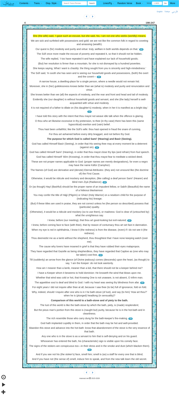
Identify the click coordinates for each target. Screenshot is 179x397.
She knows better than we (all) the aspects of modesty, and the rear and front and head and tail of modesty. (90, 94)
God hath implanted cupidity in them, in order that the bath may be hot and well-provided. (89, 323)
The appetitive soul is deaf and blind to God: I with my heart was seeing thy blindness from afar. (87, 282)
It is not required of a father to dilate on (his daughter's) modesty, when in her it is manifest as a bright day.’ (89, 107)
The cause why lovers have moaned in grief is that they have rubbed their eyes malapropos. (89, 246)
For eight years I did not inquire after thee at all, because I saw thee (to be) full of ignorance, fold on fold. (89, 287)
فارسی (175, 11)
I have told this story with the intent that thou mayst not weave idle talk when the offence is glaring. (89, 116)
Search (92, 3)
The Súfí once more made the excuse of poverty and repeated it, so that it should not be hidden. (89, 53)
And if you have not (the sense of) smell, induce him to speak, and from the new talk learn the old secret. (89, 359)
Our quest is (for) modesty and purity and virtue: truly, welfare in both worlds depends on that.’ (87, 49)
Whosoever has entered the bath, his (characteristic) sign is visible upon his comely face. (89, 341)
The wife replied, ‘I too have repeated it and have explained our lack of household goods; (89, 58)
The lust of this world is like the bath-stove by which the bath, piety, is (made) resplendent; (89, 305)
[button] (25, 3)
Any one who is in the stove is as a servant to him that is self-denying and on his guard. (89, 336)
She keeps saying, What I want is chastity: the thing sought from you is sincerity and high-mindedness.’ (89, 68)
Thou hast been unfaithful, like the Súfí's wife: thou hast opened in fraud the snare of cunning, (89, 129)
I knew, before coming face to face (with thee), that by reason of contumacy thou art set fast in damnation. (89, 225)
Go (165, 3)
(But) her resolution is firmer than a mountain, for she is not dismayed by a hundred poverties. (89, 63)
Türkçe (167, 12)
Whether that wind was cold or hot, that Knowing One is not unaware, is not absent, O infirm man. (89, 277)
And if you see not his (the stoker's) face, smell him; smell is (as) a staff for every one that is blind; (89, 354)
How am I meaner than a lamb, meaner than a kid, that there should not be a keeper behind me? (89, 268)
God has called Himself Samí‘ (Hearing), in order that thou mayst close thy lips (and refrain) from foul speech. (89, 152)
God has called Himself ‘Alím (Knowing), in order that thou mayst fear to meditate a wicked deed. (89, 156)
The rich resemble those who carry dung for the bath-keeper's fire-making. (87, 318)
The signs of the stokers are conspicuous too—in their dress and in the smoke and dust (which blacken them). (89, 346)
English (160, 12)
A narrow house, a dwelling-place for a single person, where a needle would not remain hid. (89, 81)
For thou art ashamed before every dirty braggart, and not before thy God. (89, 134)
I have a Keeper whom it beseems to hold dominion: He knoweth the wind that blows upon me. (89, 272)
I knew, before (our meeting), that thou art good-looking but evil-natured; (87, 220)
